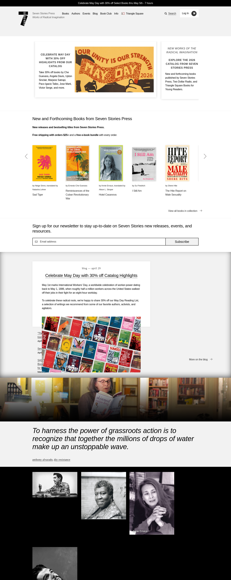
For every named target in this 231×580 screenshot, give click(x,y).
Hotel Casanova (107, 194)
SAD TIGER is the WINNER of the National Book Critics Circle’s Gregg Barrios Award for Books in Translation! (174, 297)
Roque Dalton (43, 440)
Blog (73, 563)
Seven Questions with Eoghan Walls (171, 282)
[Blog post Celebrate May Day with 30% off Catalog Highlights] (55, 60)
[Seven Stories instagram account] (56, 572)
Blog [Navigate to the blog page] (95, 13)
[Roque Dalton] (51, 443)
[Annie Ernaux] (136, 475)
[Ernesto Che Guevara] (179, 479)
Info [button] (116, 13)
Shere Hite (172, 185)
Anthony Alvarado (42, 410)
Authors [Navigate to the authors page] (76, 13)
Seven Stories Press (43, 13)
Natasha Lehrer (39, 189)
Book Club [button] (106, 13)
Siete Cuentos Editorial (158, 527)
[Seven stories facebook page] (41, 572)
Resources (87, 563)
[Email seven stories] (33, 572)
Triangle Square (98, 527)
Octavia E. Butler (87, 459)
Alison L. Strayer (106, 189)
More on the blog (198, 320)
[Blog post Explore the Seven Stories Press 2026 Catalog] (182, 58)
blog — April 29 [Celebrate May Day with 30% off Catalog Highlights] (87, 268)
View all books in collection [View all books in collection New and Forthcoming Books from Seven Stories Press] (182, 211)
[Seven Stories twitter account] (48, 572)
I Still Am (137, 190)
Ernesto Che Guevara (77, 185)
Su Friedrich (140, 185)
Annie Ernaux (107, 185)
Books (35, 563)
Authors (48, 563)
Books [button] (65, 13)
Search (172, 13)
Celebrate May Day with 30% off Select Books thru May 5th (110, 3)
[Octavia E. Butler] (94, 462)
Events (62, 563)
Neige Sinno (40, 185)
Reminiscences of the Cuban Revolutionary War (77, 194)
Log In (185, 13)
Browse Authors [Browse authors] (188, 501)
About (101, 563)
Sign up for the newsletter (77, 572)
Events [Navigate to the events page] (86, 13)
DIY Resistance (62, 410)
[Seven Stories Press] (23, 19)
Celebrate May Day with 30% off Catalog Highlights (87, 278)
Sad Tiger (37, 194)
